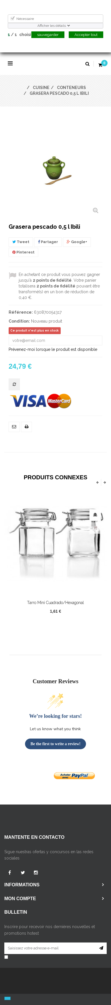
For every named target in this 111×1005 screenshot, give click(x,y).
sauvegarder (48, 35)
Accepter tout (85, 35)
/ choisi (19, 34)
